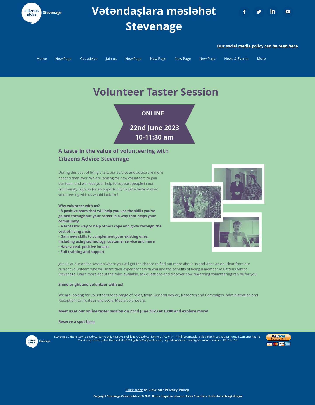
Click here (134, 390)
